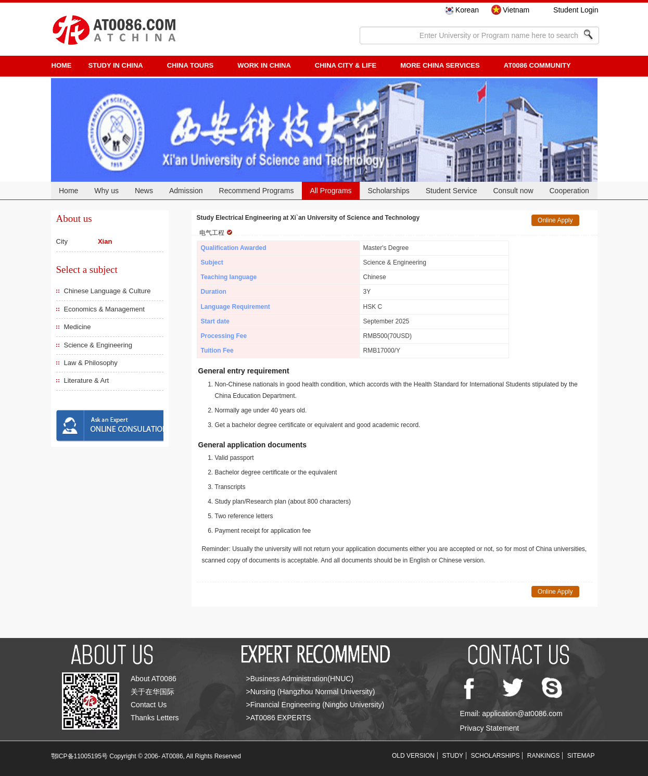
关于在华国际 (152, 691)
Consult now (513, 190)
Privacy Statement (489, 728)
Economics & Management (104, 309)
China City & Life (345, 65)
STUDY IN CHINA (115, 65)
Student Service (451, 190)
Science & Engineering (98, 345)
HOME (62, 65)
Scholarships (389, 190)
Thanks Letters (155, 718)
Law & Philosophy (91, 363)
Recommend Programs (256, 190)
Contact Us (149, 704)
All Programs (330, 190)
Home (68, 190)
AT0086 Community (537, 65)
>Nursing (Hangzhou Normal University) (310, 691)
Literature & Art (86, 380)
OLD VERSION (413, 755)
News (144, 190)
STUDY (452, 755)
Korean (467, 10)
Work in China (264, 65)
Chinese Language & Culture (107, 291)
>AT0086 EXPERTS (278, 718)
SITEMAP (581, 755)
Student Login (575, 10)
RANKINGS (543, 755)
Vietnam (516, 10)
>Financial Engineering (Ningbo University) (315, 704)
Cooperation (569, 190)
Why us (106, 190)
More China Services (439, 65)
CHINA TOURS (190, 65)
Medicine (77, 327)
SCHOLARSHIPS (495, 755)
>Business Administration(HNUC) (300, 678)
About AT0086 (153, 678)
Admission (186, 190)
